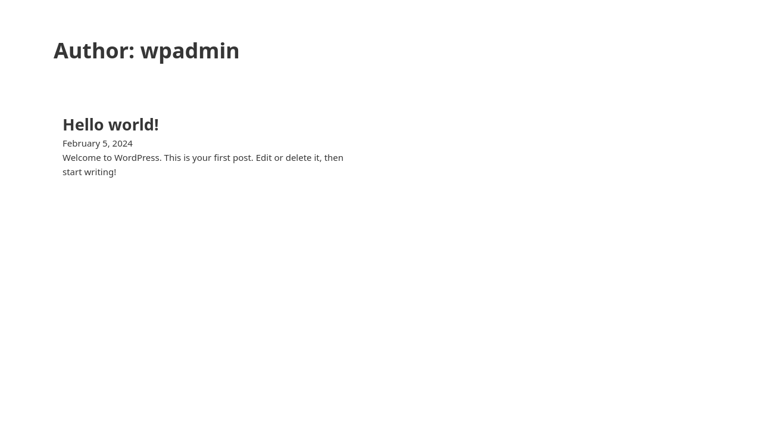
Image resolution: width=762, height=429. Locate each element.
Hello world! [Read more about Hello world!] (111, 124)
